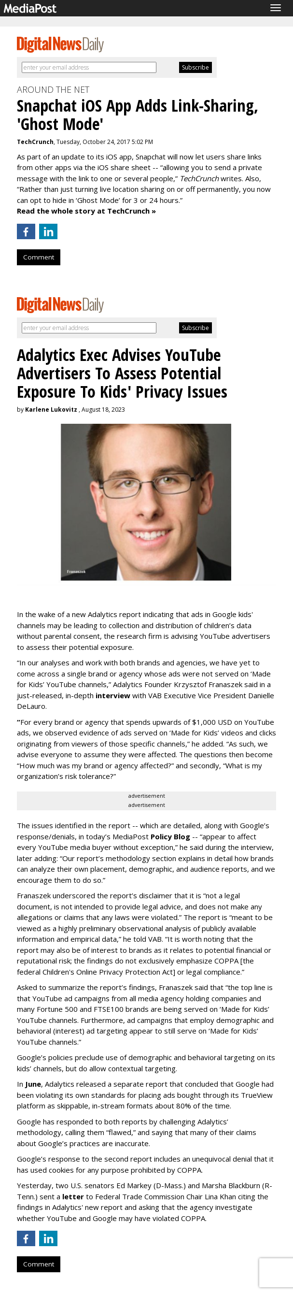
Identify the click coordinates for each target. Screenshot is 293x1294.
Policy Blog (170, 836)
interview (113, 695)
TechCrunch (35, 142)
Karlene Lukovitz (51, 409)
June (33, 1084)
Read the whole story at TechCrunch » (86, 211)
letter (74, 1196)
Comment (38, 257)
